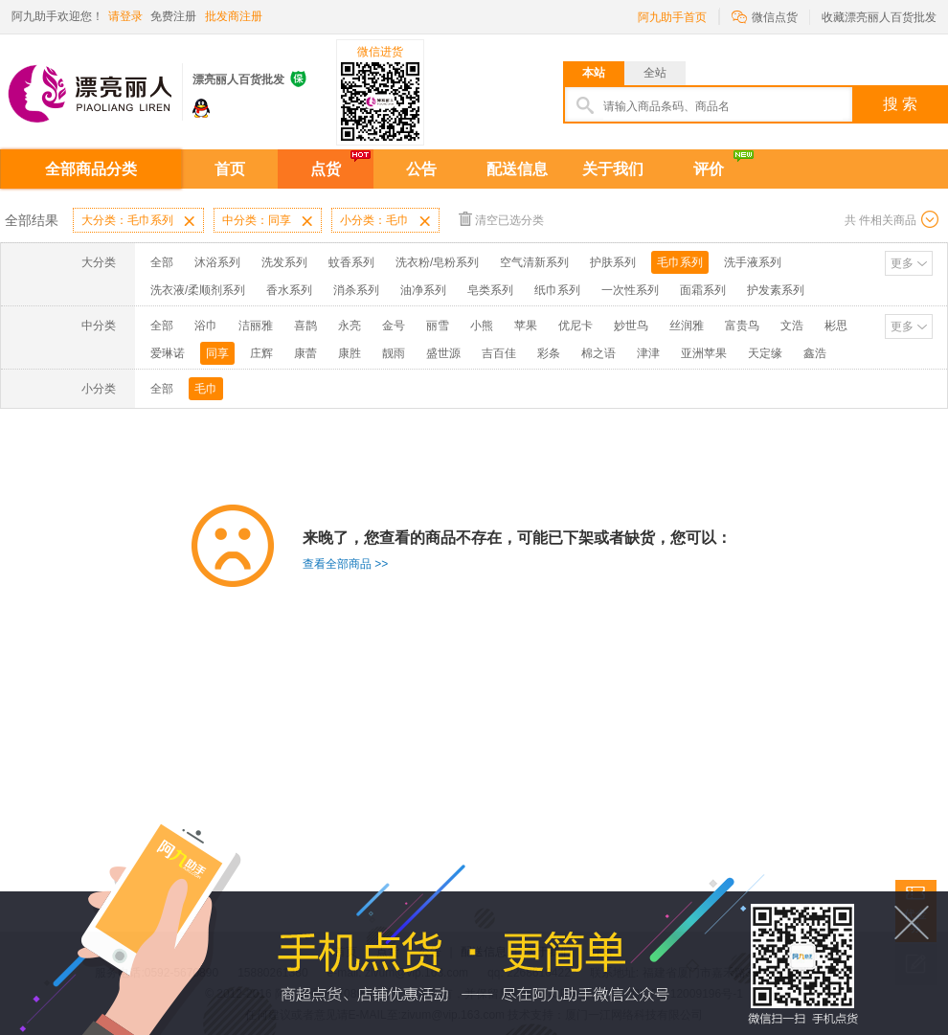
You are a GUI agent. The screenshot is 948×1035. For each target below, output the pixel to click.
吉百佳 (499, 353)
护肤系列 (613, 262)
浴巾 (205, 325)
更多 (902, 263)
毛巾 (205, 388)
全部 (161, 262)
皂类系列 (490, 290)
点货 (325, 169)
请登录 (125, 16)
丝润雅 (686, 325)
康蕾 (305, 353)
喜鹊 (305, 325)
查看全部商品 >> (345, 564)
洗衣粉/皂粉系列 (437, 262)
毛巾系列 (680, 262)
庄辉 (261, 353)
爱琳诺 (167, 353)
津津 (648, 353)
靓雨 (393, 353)
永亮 (349, 325)
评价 (708, 169)
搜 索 (900, 104)
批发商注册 (233, 16)
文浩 (791, 325)
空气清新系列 (534, 262)
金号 (393, 325)
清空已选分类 (501, 219)
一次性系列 (630, 290)
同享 (217, 353)
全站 (654, 72)
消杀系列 (356, 290)
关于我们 (612, 169)
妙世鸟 (631, 325)
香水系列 (289, 290)
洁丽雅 (255, 325)
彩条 (548, 353)
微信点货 (765, 16)
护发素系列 (775, 290)
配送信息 (517, 169)
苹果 (525, 325)
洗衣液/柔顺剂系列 (197, 290)
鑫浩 (814, 353)
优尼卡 (575, 325)
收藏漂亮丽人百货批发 (879, 17)
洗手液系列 (752, 262)
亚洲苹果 (704, 353)
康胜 (349, 353)
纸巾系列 (557, 290)
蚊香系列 (351, 262)
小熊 (481, 325)
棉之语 (598, 353)
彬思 (835, 325)
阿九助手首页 (672, 17)
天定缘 (765, 353)
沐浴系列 (217, 262)
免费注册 (173, 16)
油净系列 (423, 290)
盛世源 (443, 353)
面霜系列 (703, 290)
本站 (593, 72)
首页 (229, 169)
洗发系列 (284, 262)
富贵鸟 (742, 325)
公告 (421, 169)
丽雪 (437, 325)
